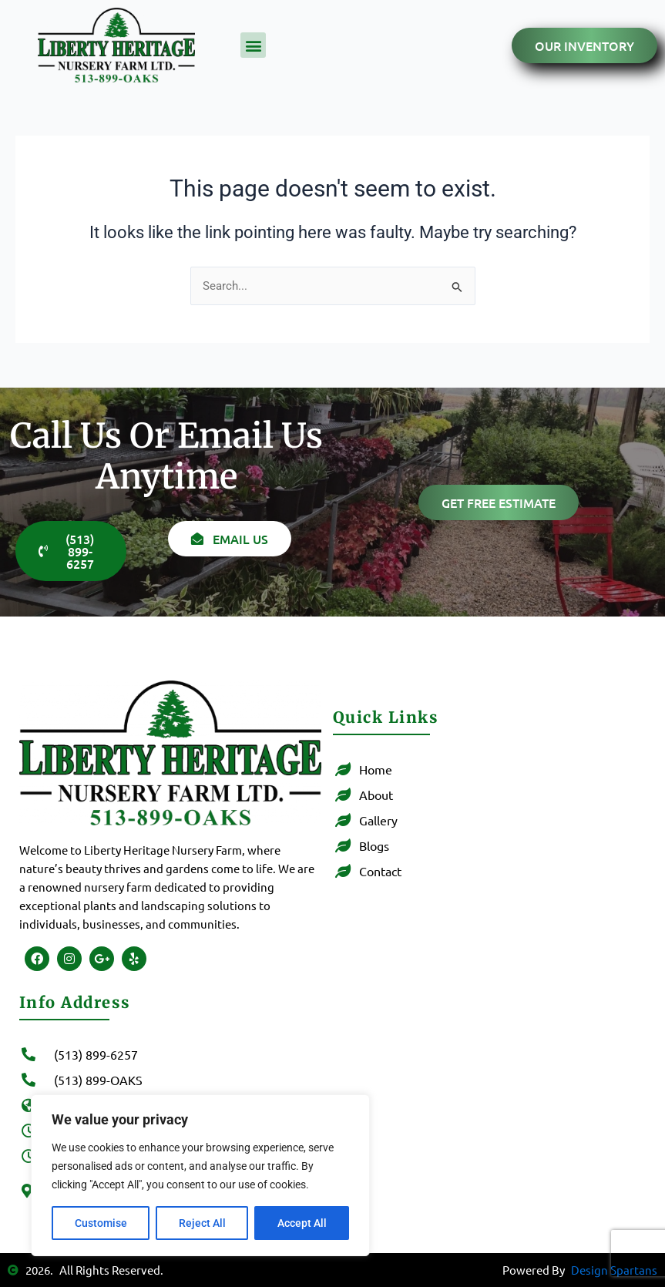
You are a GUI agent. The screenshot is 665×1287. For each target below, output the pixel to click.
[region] (200, 1175)
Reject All (202, 1223)
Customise (101, 1223)
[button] (253, 45)
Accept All (302, 1223)
